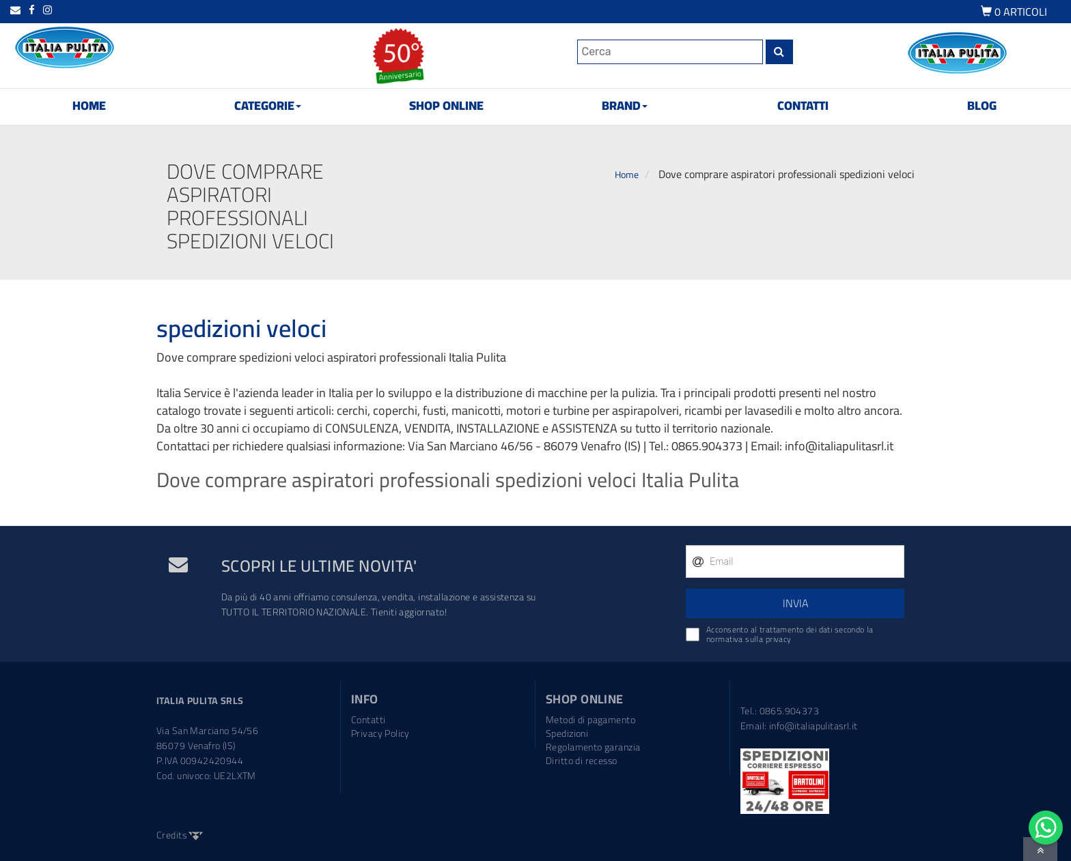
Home (627, 175)
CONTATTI (803, 105)
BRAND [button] (625, 105)
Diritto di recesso (581, 761)
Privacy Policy (380, 733)
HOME (89, 105)
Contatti (368, 720)
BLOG (982, 105)
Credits (179, 835)
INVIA (795, 603)
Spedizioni (567, 733)
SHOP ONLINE (446, 105)
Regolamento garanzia (593, 747)
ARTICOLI (1014, 13)
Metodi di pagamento (590, 720)
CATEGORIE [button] (267, 105)
